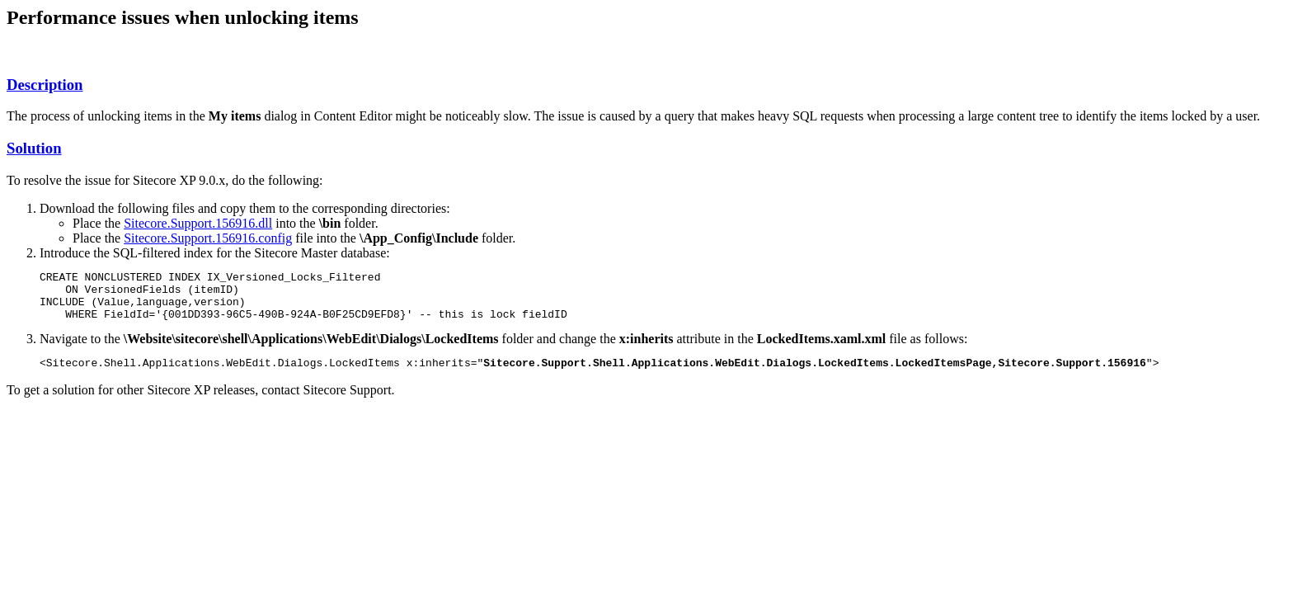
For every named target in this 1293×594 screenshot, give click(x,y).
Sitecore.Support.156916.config (208, 238)
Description (44, 84)
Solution (34, 148)
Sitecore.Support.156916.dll (198, 223)
